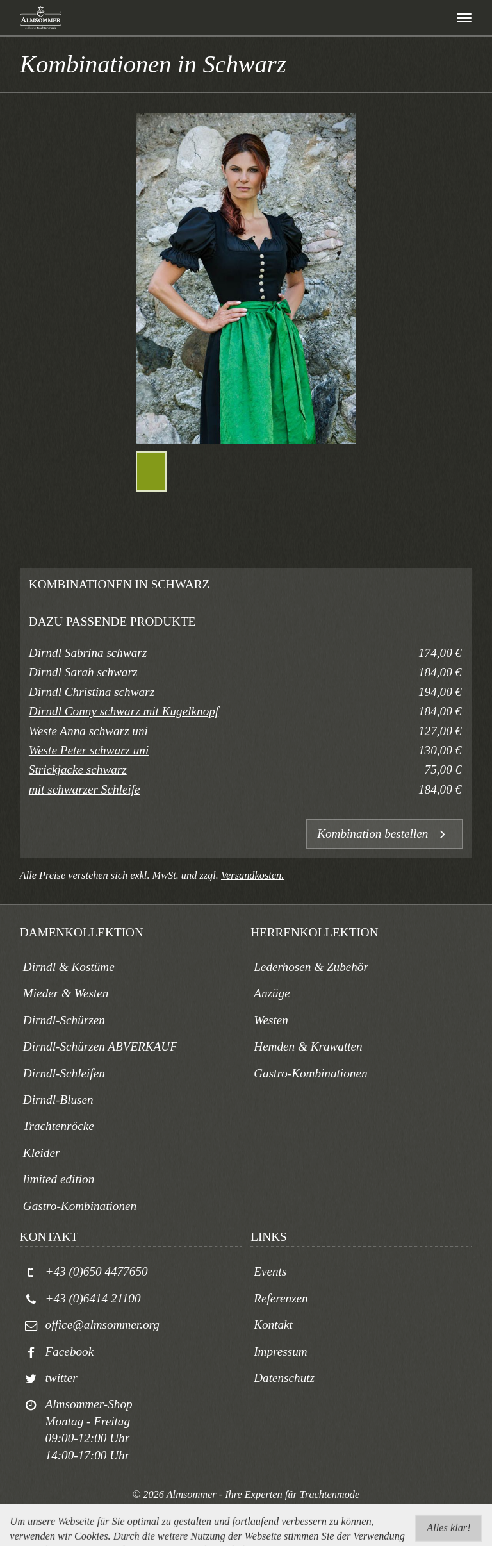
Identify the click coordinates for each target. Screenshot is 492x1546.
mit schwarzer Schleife (84, 789)
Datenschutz (284, 1377)
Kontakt (273, 1324)
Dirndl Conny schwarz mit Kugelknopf (123, 711)
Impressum (281, 1351)
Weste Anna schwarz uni (88, 731)
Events (270, 1271)
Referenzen (281, 1298)
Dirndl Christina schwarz (91, 692)
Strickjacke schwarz (78, 769)
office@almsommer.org (102, 1324)
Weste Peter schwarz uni (89, 750)
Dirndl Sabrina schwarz (88, 653)
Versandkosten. (252, 875)
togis (261, 1509)
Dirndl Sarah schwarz (83, 672)
